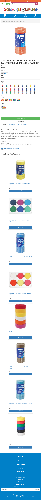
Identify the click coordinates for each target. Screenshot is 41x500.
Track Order (20, 460)
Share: (4, 73)
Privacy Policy (20, 475)
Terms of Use (20, 473)
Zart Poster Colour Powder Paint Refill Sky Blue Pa (20, 256)
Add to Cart (20, 118)
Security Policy (20, 479)
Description (4, 124)
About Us (20, 466)
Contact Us (20, 468)
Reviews (22, 124)
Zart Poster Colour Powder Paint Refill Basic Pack (20, 440)
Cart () (25, 15)
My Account (20, 459)
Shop (15, 15)
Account (35, 15)
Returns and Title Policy (20, 477)
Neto (25, 498)
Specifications (12, 124)
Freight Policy (20, 481)
